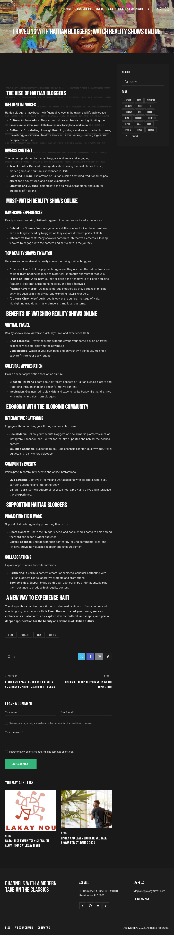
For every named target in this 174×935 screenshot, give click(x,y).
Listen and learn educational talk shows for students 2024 (84, 840)
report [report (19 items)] (128, 124)
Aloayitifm (130, 927)
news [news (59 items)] (127, 118)
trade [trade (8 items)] (139, 130)
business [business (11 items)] (151, 100)
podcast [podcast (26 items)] (138, 118)
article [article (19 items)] (128, 100)
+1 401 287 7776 (141, 899)
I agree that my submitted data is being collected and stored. (41, 751)
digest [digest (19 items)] (141, 106)
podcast (25, 635)
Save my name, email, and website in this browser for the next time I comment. (51, 723)
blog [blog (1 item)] (139, 100)
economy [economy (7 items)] (128, 112)
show (39, 635)
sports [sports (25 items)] (128, 130)
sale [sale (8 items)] (139, 124)
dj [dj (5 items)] (150, 106)
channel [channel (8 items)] (128, 106)
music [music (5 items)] (149, 112)
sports (52, 635)
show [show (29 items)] (149, 124)
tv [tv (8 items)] (126, 135)
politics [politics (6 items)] (151, 118)
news (10, 635)
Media (8, 836)
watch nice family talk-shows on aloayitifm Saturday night (27, 843)
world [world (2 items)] (135, 135)
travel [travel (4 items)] (151, 130)
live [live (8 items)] (139, 112)
